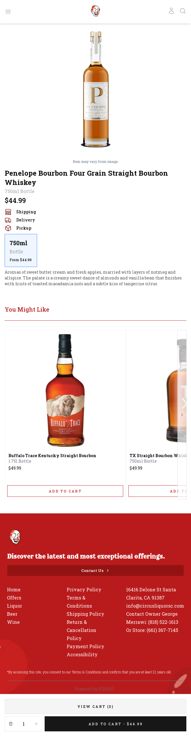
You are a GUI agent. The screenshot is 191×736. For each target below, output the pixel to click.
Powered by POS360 (94, 689)
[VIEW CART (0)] (95, 706)
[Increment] (36, 724)
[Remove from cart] (10, 724)
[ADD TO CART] (65, 491)
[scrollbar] (95, 250)
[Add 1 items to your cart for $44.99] (115, 723)
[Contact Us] (95, 570)
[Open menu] (8, 12)
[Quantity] (23, 724)
